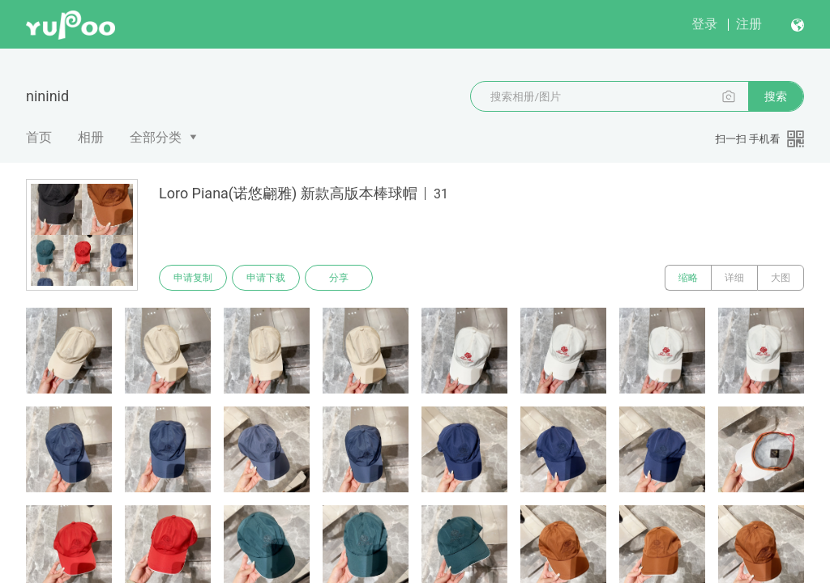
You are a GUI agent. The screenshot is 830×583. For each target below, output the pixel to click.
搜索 (775, 96)
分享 (339, 277)
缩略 (688, 277)
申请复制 (192, 277)
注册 (749, 24)
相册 (91, 137)
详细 (734, 277)
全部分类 (156, 137)
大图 (780, 277)
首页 (39, 137)
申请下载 (265, 277)
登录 (704, 24)
